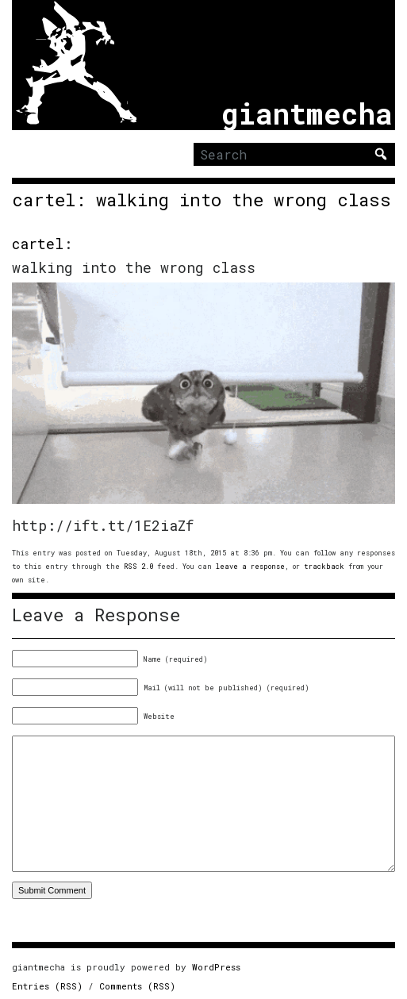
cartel (37, 243)
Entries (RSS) (47, 986)
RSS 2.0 (138, 566)
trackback (324, 566)
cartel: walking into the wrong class (201, 200)
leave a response (250, 566)
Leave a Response (96, 615)
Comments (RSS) (137, 986)
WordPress (216, 967)
